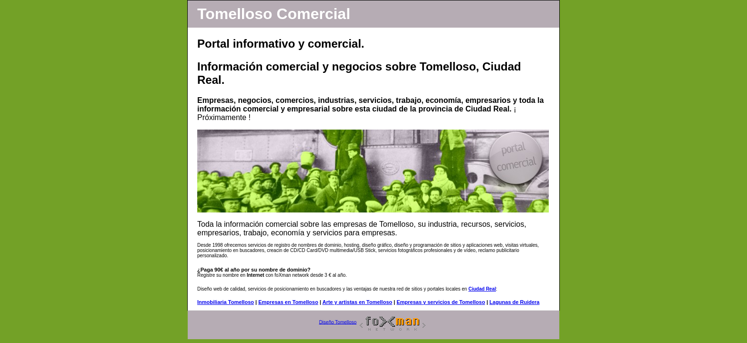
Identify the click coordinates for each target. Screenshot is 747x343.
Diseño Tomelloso (338, 321)
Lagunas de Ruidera (514, 302)
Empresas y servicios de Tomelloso (440, 302)
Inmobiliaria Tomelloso (225, 302)
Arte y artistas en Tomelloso (358, 302)
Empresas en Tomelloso (288, 302)
